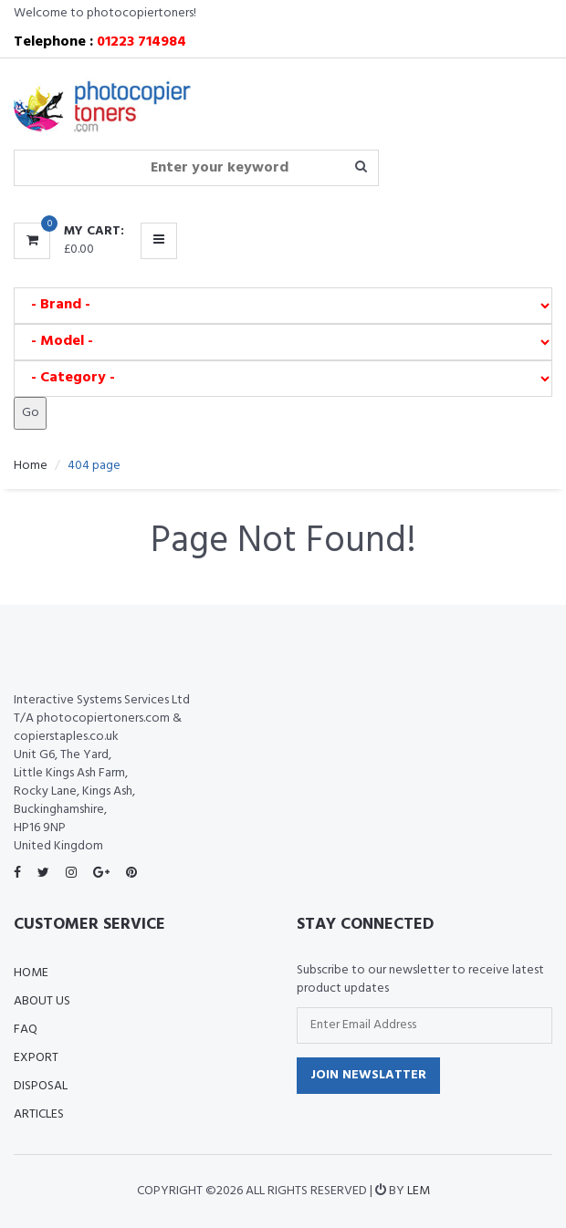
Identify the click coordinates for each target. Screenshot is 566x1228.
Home (30, 465)
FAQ (25, 1029)
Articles (39, 1114)
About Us (42, 1001)
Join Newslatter (368, 1075)
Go (30, 412)
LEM (418, 1191)
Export (36, 1057)
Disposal (41, 1086)
